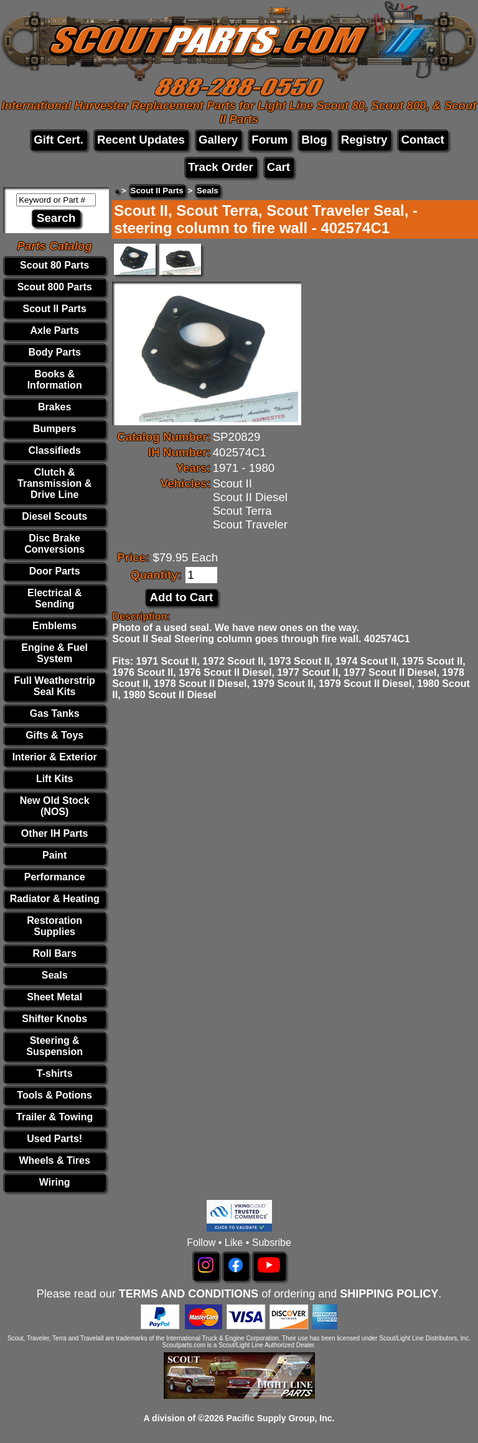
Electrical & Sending (54, 598)
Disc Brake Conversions (54, 544)
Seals (55, 975)
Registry (364, 139)
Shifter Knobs (54, 1018)
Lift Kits (54, 778)
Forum (269, 139)
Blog (314, 139)
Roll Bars (55, 953)
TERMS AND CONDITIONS (188, 1294)
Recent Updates (141, 139)
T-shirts (55, 1073)
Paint (54, 855)
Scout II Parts (55, 308)
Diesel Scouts (54, 516)
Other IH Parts (54, 833)
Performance (54, 877)
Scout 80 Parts (54, 265)
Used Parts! (54, 1138)
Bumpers (54, 428)
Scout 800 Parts (54, 287)
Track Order (220, 166)
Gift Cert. (58, 139)
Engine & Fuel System (54, 653)
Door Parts (54, 571)
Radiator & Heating (55, 898)
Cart (278, 166)
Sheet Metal (54, 997)
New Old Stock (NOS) (55, 806)
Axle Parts (54, 330)
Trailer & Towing (54, 1117)
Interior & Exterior (54, 757)
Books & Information (54, 379)
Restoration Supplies (54, 926)
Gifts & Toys (54, 735)
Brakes (54, 407)
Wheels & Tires (54, 1160)
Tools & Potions (54, 1095)
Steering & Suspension (54, 1046)
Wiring (54, 1182)
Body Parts (54, 352)
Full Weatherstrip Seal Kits (54, 686)
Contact (422, 139)
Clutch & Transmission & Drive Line (54, 483)
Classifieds (54, 450)
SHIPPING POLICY (389, 1294)
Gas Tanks (55, 713)
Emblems (54, 625)
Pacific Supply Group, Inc (279, 1418)
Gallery (218, 139)
